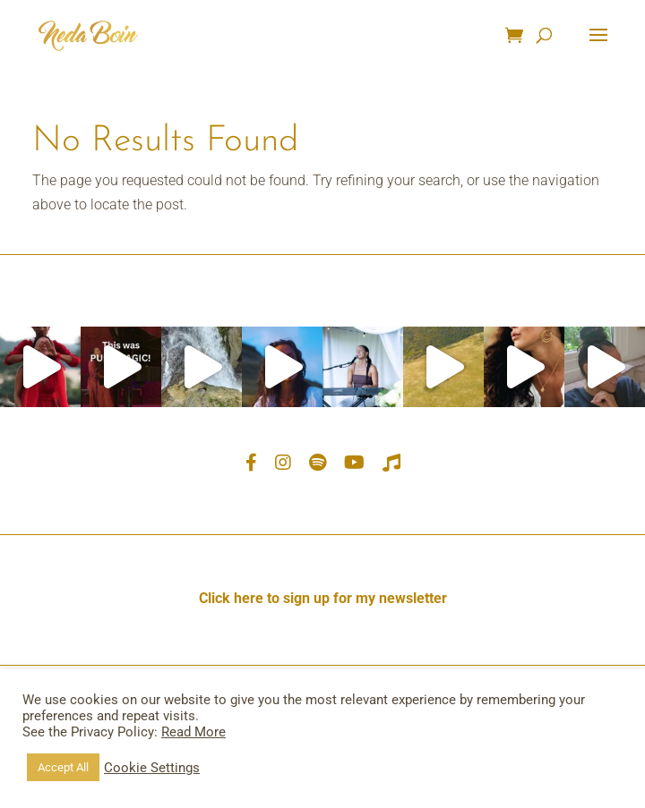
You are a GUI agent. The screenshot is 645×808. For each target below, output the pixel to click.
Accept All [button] (63, 767)
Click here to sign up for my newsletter (323, 598)
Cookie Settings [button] (152, 768)
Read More (193, 732)
